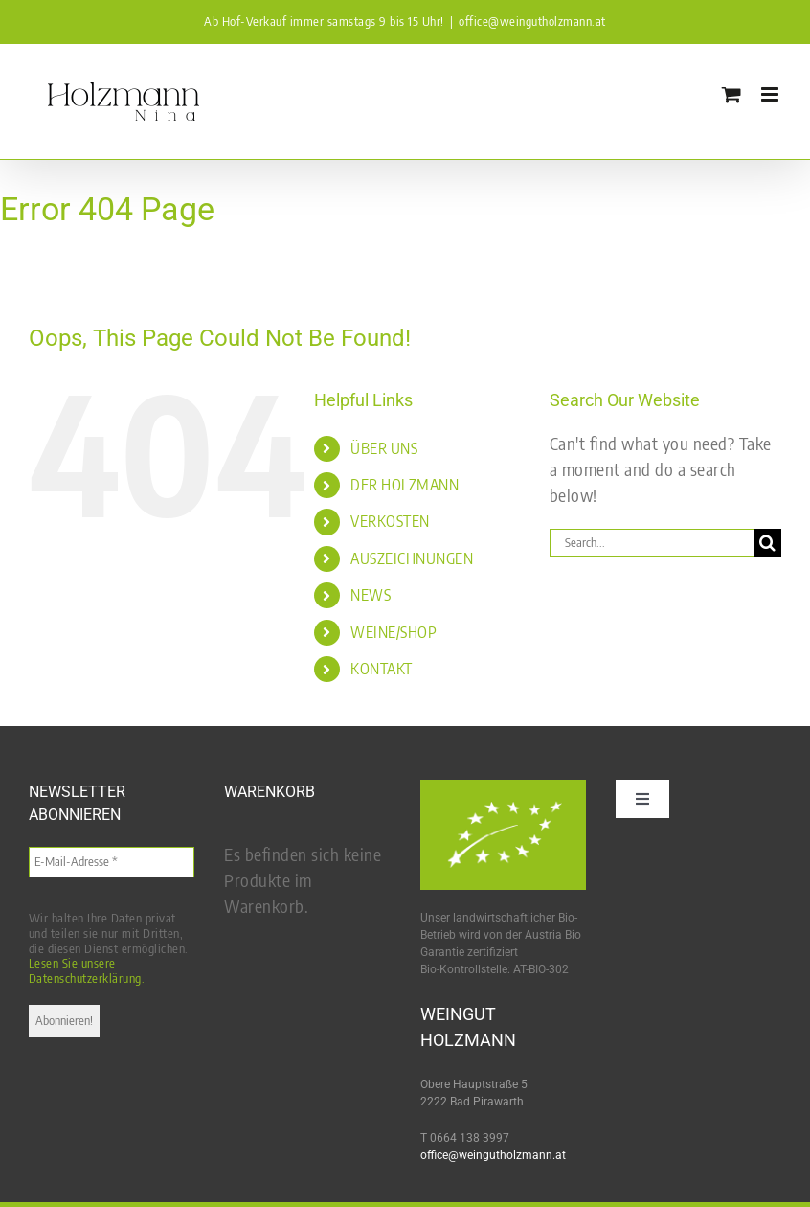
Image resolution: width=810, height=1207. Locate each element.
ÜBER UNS (383, 448)
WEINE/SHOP (393, 632)
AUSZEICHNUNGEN (411, 558)
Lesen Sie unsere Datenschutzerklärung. (87, 970)
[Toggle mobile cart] (732, 94)
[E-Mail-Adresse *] (111, 862)
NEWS (370, 594)
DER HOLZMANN (404, 484)
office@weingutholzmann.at (532, 21)
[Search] (767, 543)
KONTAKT (381, 668)
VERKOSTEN (390, 521)
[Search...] (652, 543)
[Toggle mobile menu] (771, 94)
